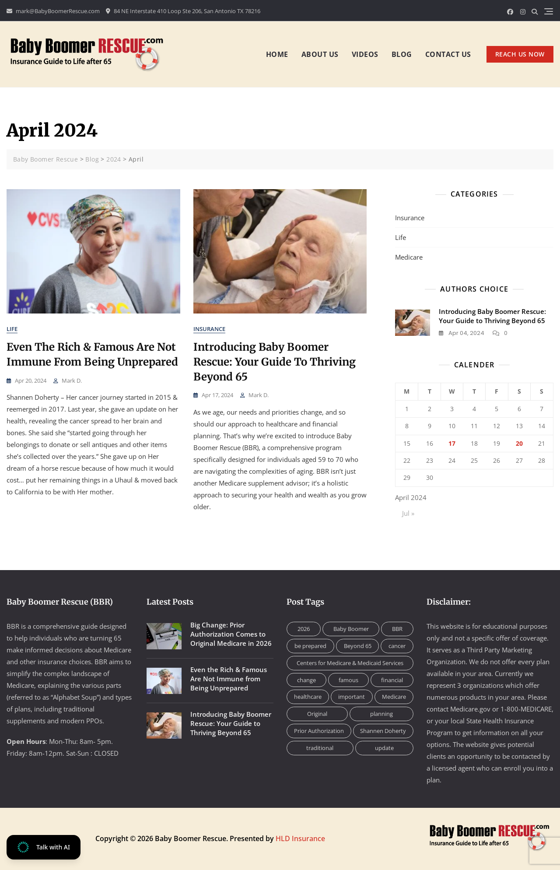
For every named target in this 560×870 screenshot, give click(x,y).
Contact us (448, 54)
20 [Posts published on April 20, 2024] (519, 443)
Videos (365, 54)
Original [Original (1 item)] (317, 714)
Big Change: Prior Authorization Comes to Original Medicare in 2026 (231, 634)
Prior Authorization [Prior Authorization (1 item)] (319, 731)
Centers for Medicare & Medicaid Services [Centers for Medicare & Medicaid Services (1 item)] (350, 663)
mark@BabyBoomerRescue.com (53, 11)
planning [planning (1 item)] (381, 714)
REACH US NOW (520, 54)
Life (12, 329)
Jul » (408, 513)
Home (277, 54)
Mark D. (72, 380)
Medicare (409, 257)
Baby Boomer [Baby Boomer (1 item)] (351, 629)
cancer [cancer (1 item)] (397, 646)
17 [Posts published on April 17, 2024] (451, 443)
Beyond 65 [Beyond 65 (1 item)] (357, 646)
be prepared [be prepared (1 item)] (310, 646)
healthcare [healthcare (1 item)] (308, 697)
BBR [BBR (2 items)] (397, 629)
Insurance (209, 329)
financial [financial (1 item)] (392, 680)
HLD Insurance (300, 838)
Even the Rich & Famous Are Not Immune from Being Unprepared (228, 678)
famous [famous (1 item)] (348, 680)
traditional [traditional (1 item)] (319, 748)
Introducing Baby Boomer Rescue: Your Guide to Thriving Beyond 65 (274, 361)
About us (320, 54)
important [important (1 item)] (351, 697)
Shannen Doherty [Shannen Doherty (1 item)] (383, 731)
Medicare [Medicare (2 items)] (394, 697)
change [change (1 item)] (306, 680)
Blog (402, 54)
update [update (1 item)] (384, 748)
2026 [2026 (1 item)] (304, 629)
